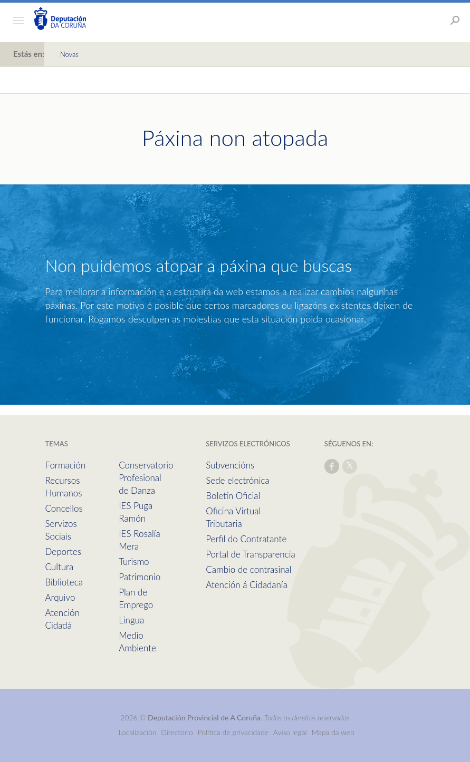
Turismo (134, 561)
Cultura (59, 566)
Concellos (64, 508)
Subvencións (230, 465)
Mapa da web (332, 732)
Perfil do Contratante (246, 538)
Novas (69, 54)
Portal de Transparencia (250, 554)
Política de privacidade (234, 732)
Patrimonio (139, 576)
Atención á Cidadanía (246, 584)
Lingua (131, 620)
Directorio (177, 732)
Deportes (63, 551)
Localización (137, 732)
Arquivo (60, 597)
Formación (65, 465)
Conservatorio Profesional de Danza (146, 478)
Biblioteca (64, 582)
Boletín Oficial (233, 495)
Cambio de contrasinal (248, 569)
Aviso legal (290, 732)
